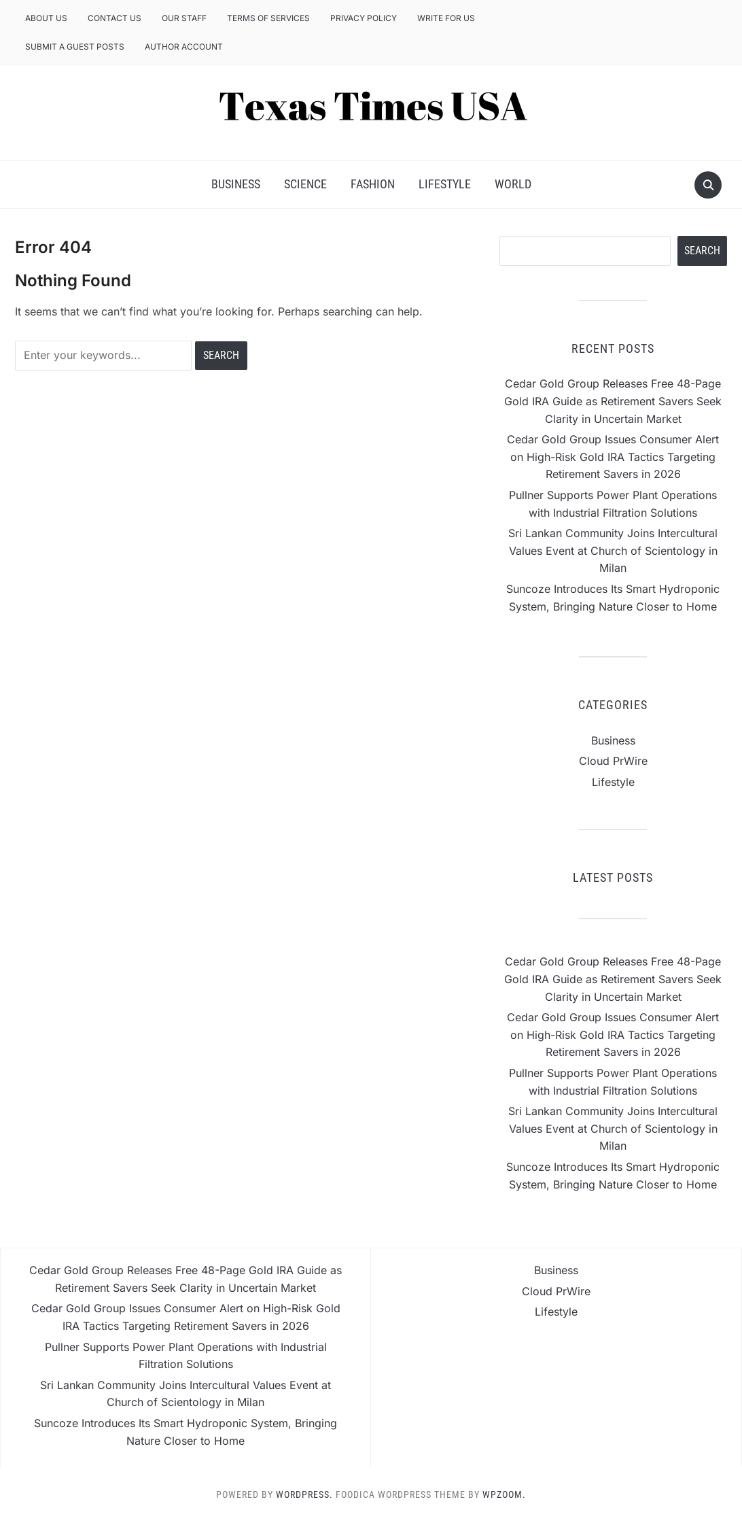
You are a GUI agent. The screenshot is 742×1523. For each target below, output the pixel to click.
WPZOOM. (504, 1494)
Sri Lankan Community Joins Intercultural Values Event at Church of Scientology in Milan (613, 550)
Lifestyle (445, 184)
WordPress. (304, 1494)
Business (235, 184)
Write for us (446, 18)
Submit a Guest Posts (74, 46)
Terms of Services (268, 18)
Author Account (184, 46)
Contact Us (114, 18)
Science (305, 184)
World (513, 184)
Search (702, 250)
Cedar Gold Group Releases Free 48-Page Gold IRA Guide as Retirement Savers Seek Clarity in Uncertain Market (613, 401)
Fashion (373, 184)
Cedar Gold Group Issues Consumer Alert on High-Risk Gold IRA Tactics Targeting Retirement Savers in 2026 (613, 456)
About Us (46, 18)
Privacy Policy (363, 18)
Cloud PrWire (613, 761)
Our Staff (184, 18)
